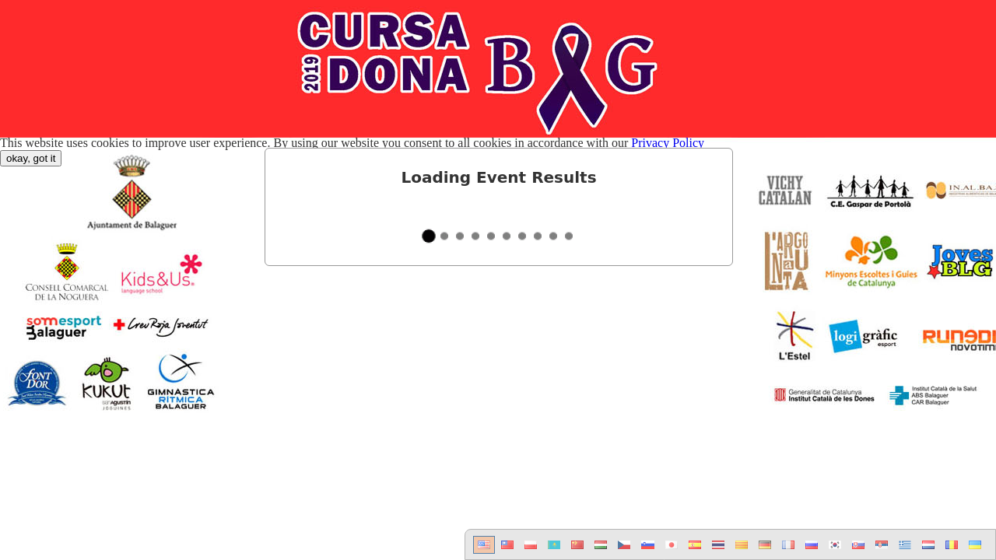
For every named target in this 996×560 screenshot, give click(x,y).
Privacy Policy (667, 142)
